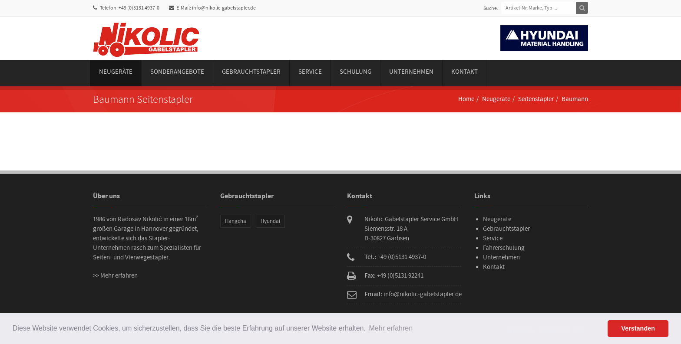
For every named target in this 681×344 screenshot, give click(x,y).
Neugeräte (115, 72)
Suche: (490, 8)
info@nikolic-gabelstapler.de (422, 294)
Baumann (575, 99)
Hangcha (235, 221)
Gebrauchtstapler (251, 72)
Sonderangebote (177, 72)
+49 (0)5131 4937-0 (401, 257)
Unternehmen (411, 72)
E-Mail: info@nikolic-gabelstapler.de (212, 8)
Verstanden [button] (638, 328)
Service (310, 72)
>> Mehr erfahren (115, 276)
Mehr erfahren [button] (391, 328)
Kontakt (464, 72)
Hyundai (270, 221)
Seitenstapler (536, 99)
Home (466, 99)
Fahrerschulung (504, 248)
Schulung (355, 72)
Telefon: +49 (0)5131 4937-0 (126, 8)
